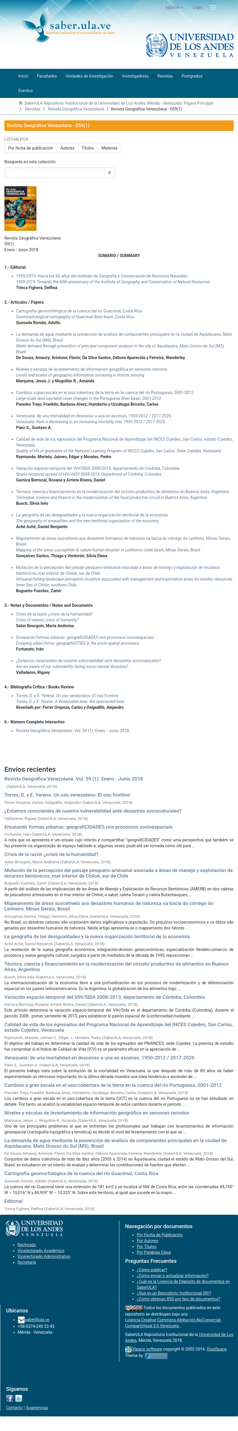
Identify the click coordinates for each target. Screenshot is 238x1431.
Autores (67, 148)
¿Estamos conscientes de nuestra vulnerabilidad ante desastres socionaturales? (92, 811)
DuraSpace (217, 1349)
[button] (174, 7)
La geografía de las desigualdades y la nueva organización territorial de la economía (97, 936)
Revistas (33, 109)
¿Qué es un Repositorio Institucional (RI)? (174, 1293)
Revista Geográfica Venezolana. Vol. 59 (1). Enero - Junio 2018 (73, 779)
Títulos (88, 148)
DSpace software (146, 1349)
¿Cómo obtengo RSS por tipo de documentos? (178, 1299)
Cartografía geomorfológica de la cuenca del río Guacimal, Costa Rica (81, 1173)
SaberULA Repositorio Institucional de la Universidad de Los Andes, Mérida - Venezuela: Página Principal (118, 103)
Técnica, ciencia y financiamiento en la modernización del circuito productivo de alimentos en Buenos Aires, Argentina (116, 966)
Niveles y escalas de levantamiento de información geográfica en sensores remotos (96, 1113)
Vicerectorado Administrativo (44, 1256)
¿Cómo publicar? (152, 1269)
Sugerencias (37, 1407)
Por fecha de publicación (30, 148)
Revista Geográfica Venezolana (76, 109)
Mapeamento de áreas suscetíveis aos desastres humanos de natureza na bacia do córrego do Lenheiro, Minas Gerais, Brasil (109, 906)
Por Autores (147, 1240)
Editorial (13, 1201)
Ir (109, 172)
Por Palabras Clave (154, 1252)
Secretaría (27, 1262)
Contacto (14, 1407)
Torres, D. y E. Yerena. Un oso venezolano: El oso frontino (67, 795)
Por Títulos (146, 1246)
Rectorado (27, 1244)
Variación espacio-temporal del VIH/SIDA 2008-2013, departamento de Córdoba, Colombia (104, 997)
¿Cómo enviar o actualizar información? (173, 1275)
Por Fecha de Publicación (160, 1235)
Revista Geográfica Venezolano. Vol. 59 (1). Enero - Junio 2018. (73, 730)
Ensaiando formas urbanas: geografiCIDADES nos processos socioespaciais (88, 827)
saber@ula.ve (37, 1319)
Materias (110, 148)
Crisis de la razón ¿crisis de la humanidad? (51, 854)
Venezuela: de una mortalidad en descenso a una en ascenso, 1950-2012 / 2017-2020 (99, 1058)
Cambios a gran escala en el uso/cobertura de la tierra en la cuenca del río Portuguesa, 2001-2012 (113, 1085)
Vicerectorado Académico (41, 1250)
